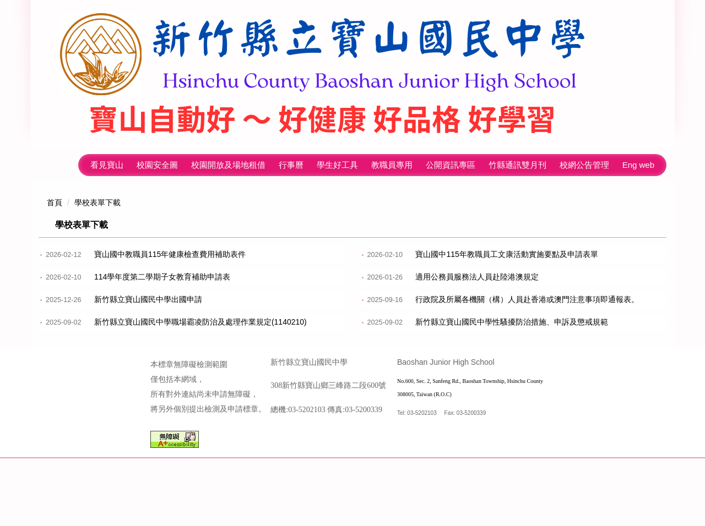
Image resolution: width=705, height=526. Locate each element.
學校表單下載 (97, 202)
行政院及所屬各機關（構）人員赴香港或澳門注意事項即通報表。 (527, 299)
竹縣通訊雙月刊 (517, 164)
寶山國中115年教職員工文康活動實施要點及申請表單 (506, 254)
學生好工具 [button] (337, 164)
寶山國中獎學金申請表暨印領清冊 (152, 367)
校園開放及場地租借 (228, 164)
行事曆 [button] (291, 164)
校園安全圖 (157, 164)
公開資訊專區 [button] (450, 164)
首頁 (54, 202)
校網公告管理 (584, 164)
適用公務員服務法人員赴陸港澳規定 (477, 276)
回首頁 (64, 164)
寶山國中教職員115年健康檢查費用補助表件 (170, 254)
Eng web (638, 164)
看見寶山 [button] (106, 164)
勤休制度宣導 (438, 344)
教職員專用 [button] (392, 164)
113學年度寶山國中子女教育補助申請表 (483, 367)
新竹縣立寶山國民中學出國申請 (148, 299)
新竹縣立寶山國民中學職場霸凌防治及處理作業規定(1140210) (200, 321)
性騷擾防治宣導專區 (129, 344)
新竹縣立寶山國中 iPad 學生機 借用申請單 (167, 389)
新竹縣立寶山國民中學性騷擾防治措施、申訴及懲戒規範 (511, 321)
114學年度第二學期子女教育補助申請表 (162, 276)
